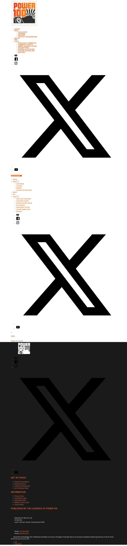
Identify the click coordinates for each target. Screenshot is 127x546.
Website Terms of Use (21, 502)
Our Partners (23, 47)
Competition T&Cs (20, 498)
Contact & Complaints (21, 482)
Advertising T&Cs (20, 500)
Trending (21, 33)
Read (16, 30)
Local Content (19, 504)
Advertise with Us (20, 484)
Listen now (16, 176)
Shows (17, 29)
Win (15, 40)
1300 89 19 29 (23, 533)
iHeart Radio (18, 543)
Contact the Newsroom (27, 37)
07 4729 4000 (24, 531)
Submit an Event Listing (27, 46)
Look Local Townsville (27, 43)
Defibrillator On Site (26, 49)
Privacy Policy (19, 496)
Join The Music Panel (21, 488)
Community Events (25, 44)
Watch (16, 38)
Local (16, 41)
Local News (22, 32)
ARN (15, 542)
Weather (21, 35)
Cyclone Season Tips (26, 50)
